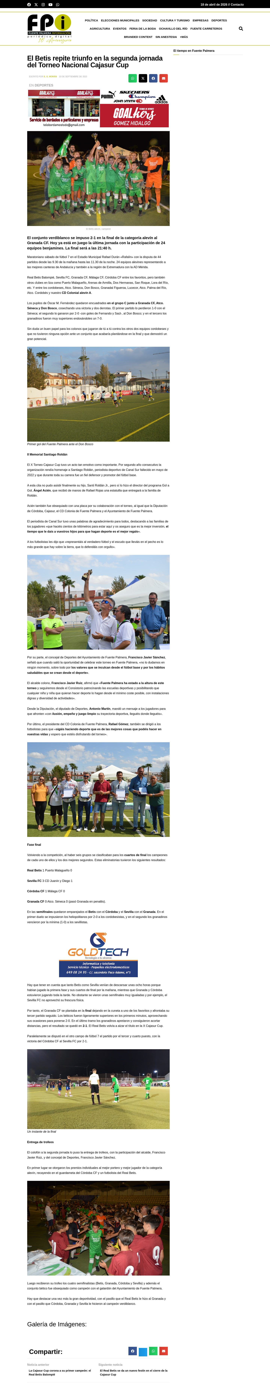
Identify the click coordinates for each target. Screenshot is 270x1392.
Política (91, 21)
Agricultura (100, 29)
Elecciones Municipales (120, 21)
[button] (241, 30)
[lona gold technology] (98, 954)
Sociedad (149, 21)
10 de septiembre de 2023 (73, 78)
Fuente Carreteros (206, 29)
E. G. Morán (50, 78)
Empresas (200, 21)
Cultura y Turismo (175, 21)
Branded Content (138, 38)
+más (184, 38)
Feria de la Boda (142, 29)
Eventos (119, 29)
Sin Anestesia (166, 38)
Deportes (219, 21)
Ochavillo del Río (173, 29)
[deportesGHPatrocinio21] (98, 109)
